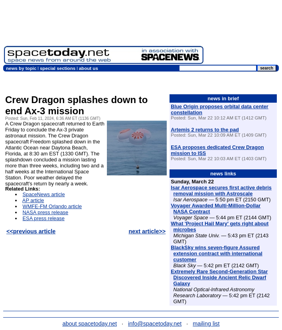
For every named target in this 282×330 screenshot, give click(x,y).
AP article (33, 200)
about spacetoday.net (89, 323)
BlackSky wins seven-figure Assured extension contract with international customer (216, 253)
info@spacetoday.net (154, 323)
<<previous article (30, 231)
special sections (57, 68)
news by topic (21, 68)
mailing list (206, 323)
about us (88, 68)
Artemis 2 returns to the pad (205, 130)
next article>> (147, 231)
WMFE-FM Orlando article (52, 206)
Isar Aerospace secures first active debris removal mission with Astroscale (221, 191)
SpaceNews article (44, 194)
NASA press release (46, 212)
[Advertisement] (242, 34)
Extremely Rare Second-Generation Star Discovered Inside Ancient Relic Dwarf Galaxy (219, 277)
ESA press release (44, 218)
